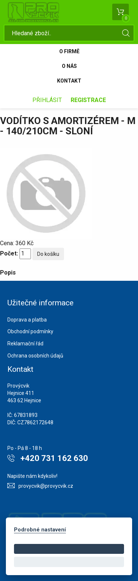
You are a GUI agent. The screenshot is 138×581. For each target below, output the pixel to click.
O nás (69, 66)
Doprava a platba (27, 320)
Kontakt (69, 81)
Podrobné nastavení (40, 530)
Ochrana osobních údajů (35, 356)
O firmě (69, 51)
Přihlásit (47, 100)
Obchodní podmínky (30, 331)
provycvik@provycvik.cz (45, 486)
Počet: (9, 253)
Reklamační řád (25, 343)
